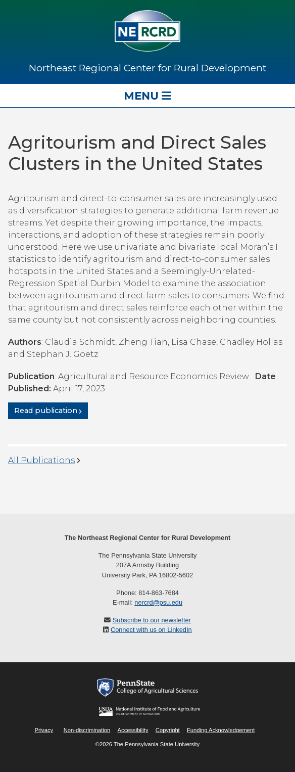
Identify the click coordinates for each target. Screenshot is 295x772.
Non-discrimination (87, 730)
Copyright (168, 730)
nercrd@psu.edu (158, 602)
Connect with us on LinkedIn (151, 629)
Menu (147, 95)
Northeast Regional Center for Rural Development (147, 68)
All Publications (41, 460)
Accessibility (133, 730)
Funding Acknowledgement (221, 730)
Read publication (45, 411)
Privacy (43, 730)
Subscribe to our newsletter (152, 620)
